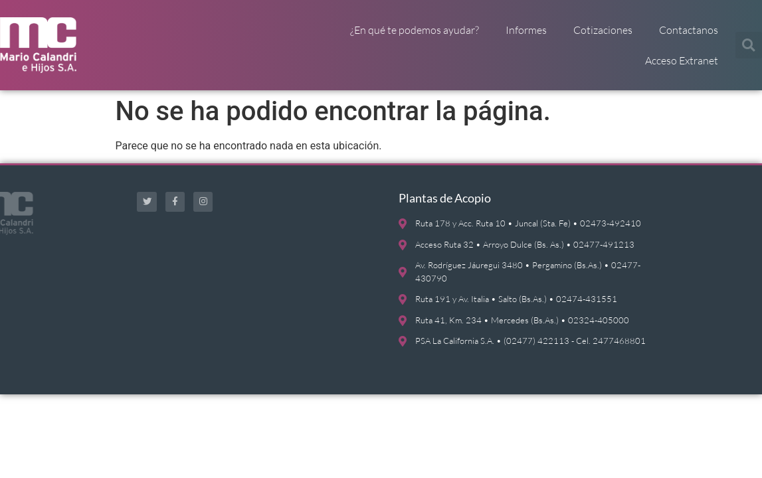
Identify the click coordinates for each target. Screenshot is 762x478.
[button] (748, 45)
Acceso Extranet (681, 60)
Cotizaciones (602, 30)
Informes (526, 30)
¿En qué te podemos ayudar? (414, 30)
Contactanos (688, 30)
